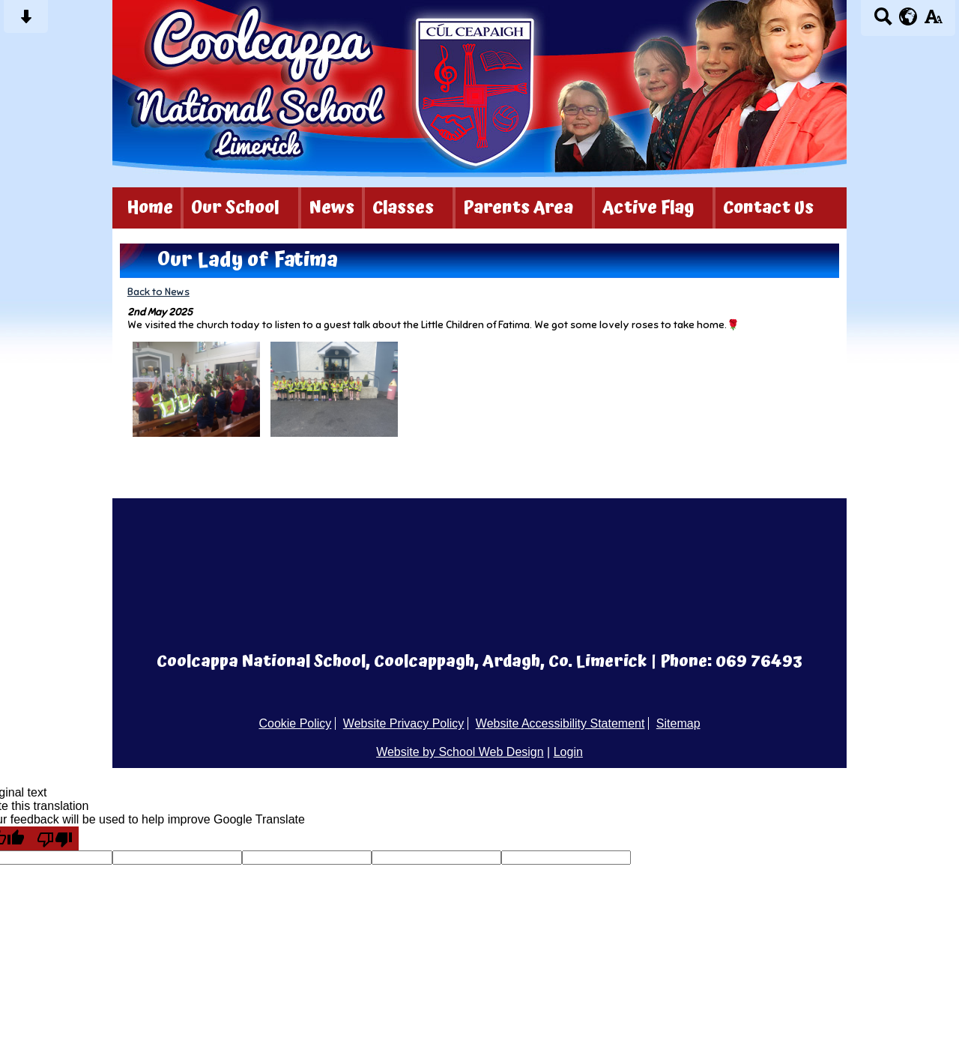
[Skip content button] (26, 21)
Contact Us (768, 208)
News (331, 208)
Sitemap (678, 723)
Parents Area (518, 208)
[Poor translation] (55, 838)
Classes (403, 208)
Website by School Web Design (460, 752)
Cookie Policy (294, 723)
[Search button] (883, 21)
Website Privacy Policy (404, 723)
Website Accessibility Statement (560, 723)
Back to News (158, 291)
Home (150, 208)
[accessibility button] (933, 21)
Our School (235, 208)
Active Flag (648, 208)
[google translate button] (908, 16)
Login (568, 752)
